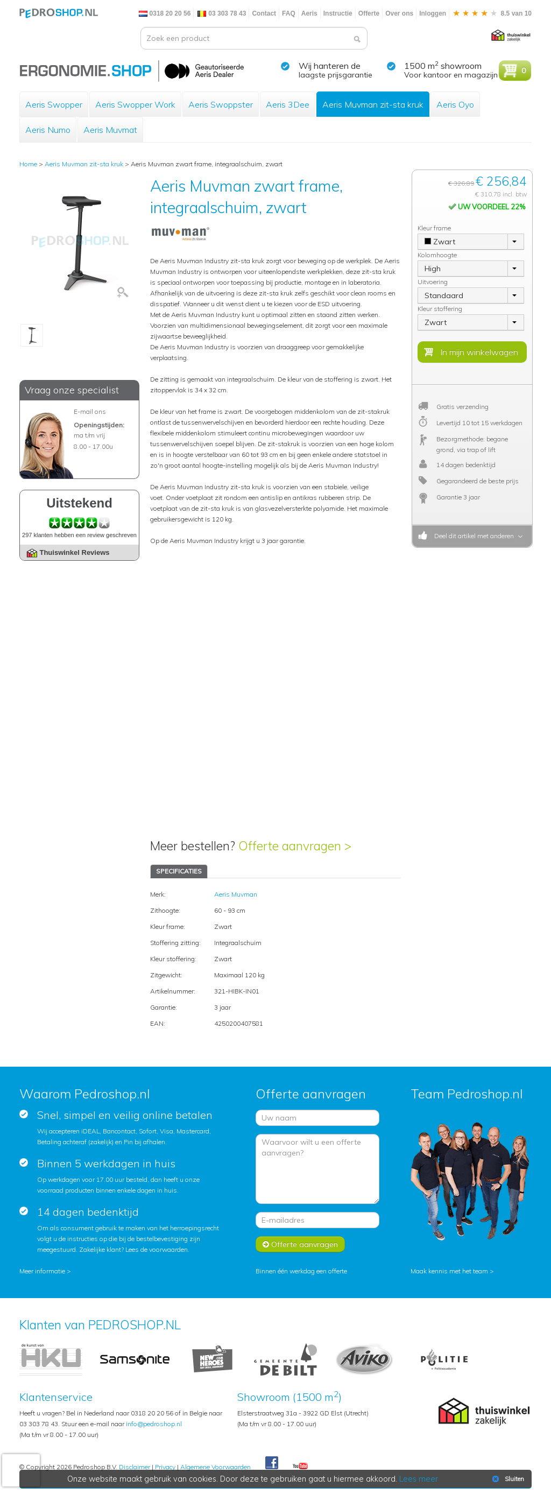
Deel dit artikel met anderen (472, 536)
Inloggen (432, 13)
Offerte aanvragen (300, 1244)
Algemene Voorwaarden (215, 1467)
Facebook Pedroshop (271, 1463)
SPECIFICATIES (179, 871)
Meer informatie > (45, 1271)
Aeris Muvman (235, 894)
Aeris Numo (47, 129)
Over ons (399, 13)
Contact (264, 13)
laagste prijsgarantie (335, 75)
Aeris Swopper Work (135, 104)
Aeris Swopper (53, 104)
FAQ (288, 13)
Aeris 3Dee (287, 104)
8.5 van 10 (492, 13)
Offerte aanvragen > (294, 846)
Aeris (309, 13)
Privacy (165, 1467)
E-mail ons (90, 411)
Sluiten (507, 1479)
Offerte (368, 13)
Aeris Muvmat (110, 129)
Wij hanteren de (330, 65)
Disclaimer (134, 1467)
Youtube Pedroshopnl (300, 1466)
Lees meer (419, 1479)
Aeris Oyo (455, 104)
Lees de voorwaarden (156, 1249)
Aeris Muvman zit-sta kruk (372, 104)
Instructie (337, 13)
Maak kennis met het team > (452, 1271)
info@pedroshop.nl (154, 1424)
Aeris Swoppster (220, 104)
